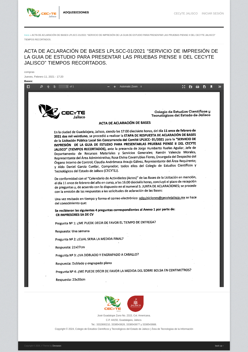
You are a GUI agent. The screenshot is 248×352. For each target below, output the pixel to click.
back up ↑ (219, 346)
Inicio (27, 35)
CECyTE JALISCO (186, 13)
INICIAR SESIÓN (213, 13)
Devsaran (57, 346)
